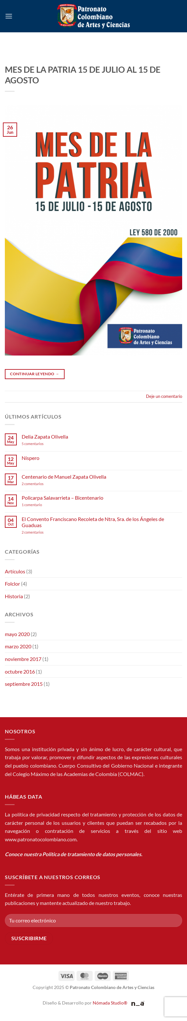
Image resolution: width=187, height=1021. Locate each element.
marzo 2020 (18, 646)
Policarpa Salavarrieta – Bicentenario (62, 498)
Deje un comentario (164, 396)
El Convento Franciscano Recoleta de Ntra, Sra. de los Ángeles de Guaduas (93, 522)
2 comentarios (41, 484)
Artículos (15, 571)
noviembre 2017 (23, 659)
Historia (14, 596)
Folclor (12, 583)
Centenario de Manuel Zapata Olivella (64, 476)
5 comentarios (39, 443)
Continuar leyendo (34, 374)
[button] (9, 16)
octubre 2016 (20, 671)
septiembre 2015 (24, 684)
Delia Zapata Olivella (45, 436)
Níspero (30, 458)
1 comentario (42, 505)
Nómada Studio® (110, 1002)
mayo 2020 (17, 634)
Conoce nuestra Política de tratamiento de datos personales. (73, 854)
